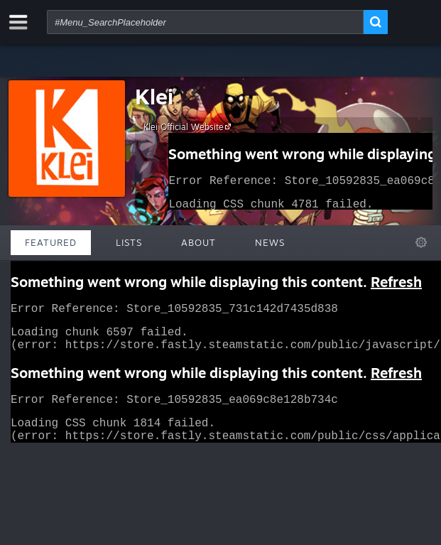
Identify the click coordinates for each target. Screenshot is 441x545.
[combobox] (205, 22)
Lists (129, 242)
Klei (154, 96)
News (270, 242)
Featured (51, 242)
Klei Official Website (189, 126)
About (198, 242)
